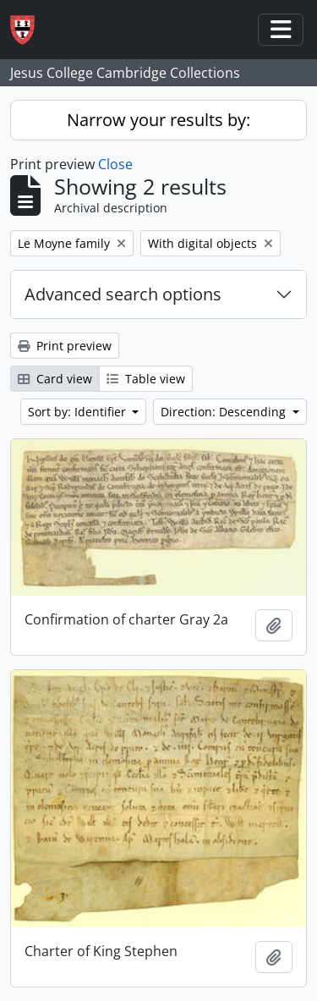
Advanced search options (123, 294)
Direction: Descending (225, 412)
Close (115, 164)
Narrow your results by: (158, 119)
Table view (146, 379)
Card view (55, 379)
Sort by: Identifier (78, 412)
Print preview (65, 346)
